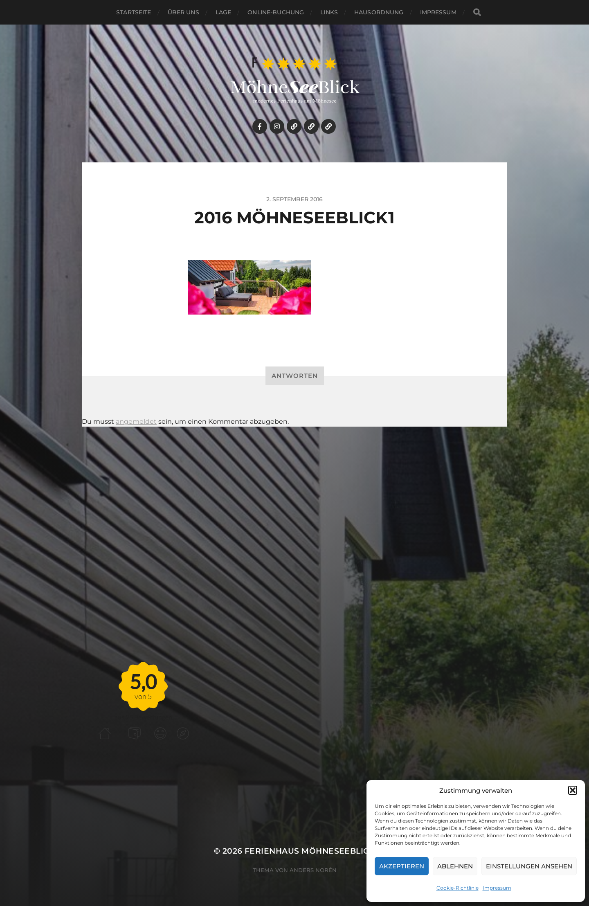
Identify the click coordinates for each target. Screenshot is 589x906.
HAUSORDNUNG (379, 12)
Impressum (497, 888)
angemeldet (136, 421)
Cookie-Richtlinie (457, 888)
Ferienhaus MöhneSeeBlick (310, 851)
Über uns (183, 12)
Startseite (133, 12)
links (329, 12)
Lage (224, 12)
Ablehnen (455, 866)
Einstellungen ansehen (529, 866)
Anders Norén (313, 870)
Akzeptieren (401, 866)
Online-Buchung (275, 12)
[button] (573, 790)
